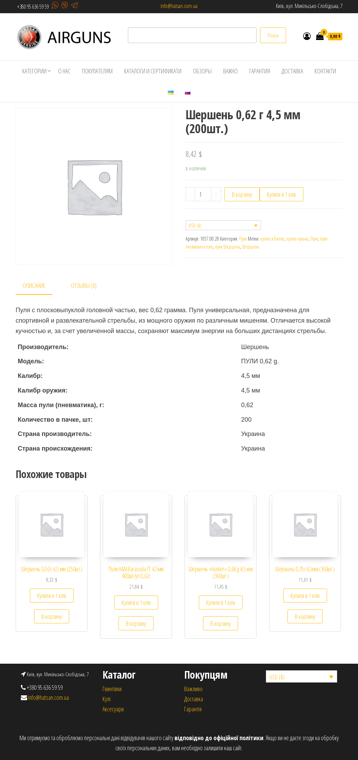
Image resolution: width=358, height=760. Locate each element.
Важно (230, 71)
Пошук (273, 35)
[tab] (39, 286)
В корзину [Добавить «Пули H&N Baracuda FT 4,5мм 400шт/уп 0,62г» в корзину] (136, 623)
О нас (64, 71)
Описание (34, 285)
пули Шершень (227, 246)
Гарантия (259, 71)
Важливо (193, 689)
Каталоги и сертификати (152, 71)
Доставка (292, 71)
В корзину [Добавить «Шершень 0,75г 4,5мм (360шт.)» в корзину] (305, 616)
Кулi (107, 699)
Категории (34, 71)
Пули (243, 238)
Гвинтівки (112, 689)
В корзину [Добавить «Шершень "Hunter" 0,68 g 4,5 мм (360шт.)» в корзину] (220, 623)
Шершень (250, 246)
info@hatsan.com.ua (179, 6)
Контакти (325, 71)
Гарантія (193, 709)
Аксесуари (113, 709)
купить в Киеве (272, 238)
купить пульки (297, 238)
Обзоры (202, 71)
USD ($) (195, 225)
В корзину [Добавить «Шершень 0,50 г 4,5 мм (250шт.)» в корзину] (51, 616)
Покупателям (97, 71)
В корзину (242, 194)
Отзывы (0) (84, 285)
